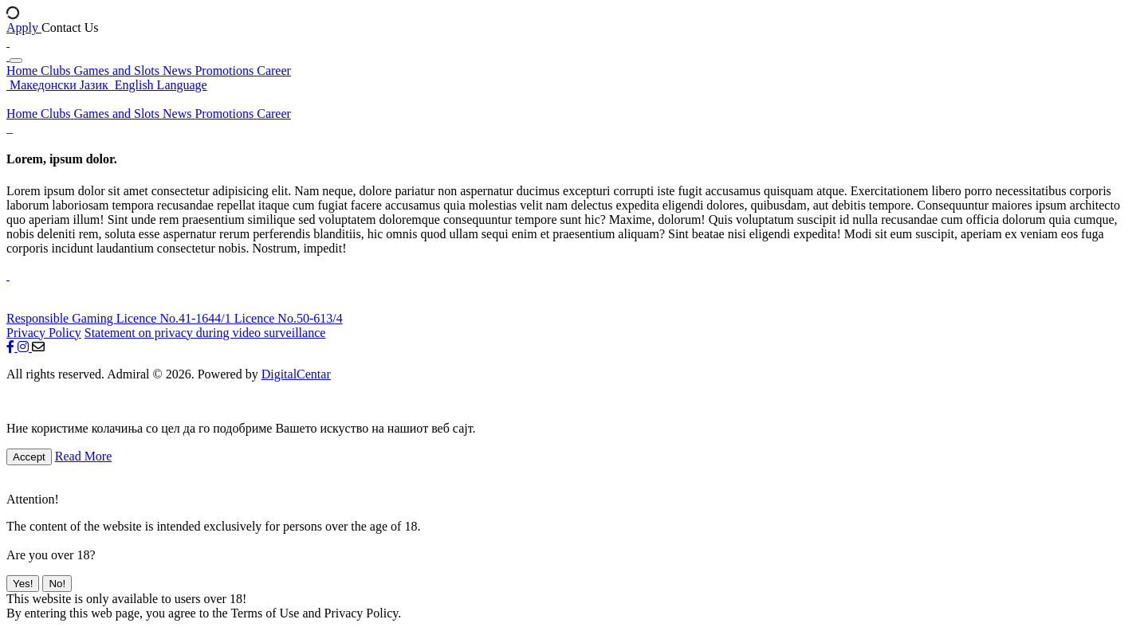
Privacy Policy (43, 332)
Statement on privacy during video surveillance (205, 332)
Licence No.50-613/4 (288, 318)
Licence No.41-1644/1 (175, 318)
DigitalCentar (296, 374)
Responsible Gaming (61, 318)
